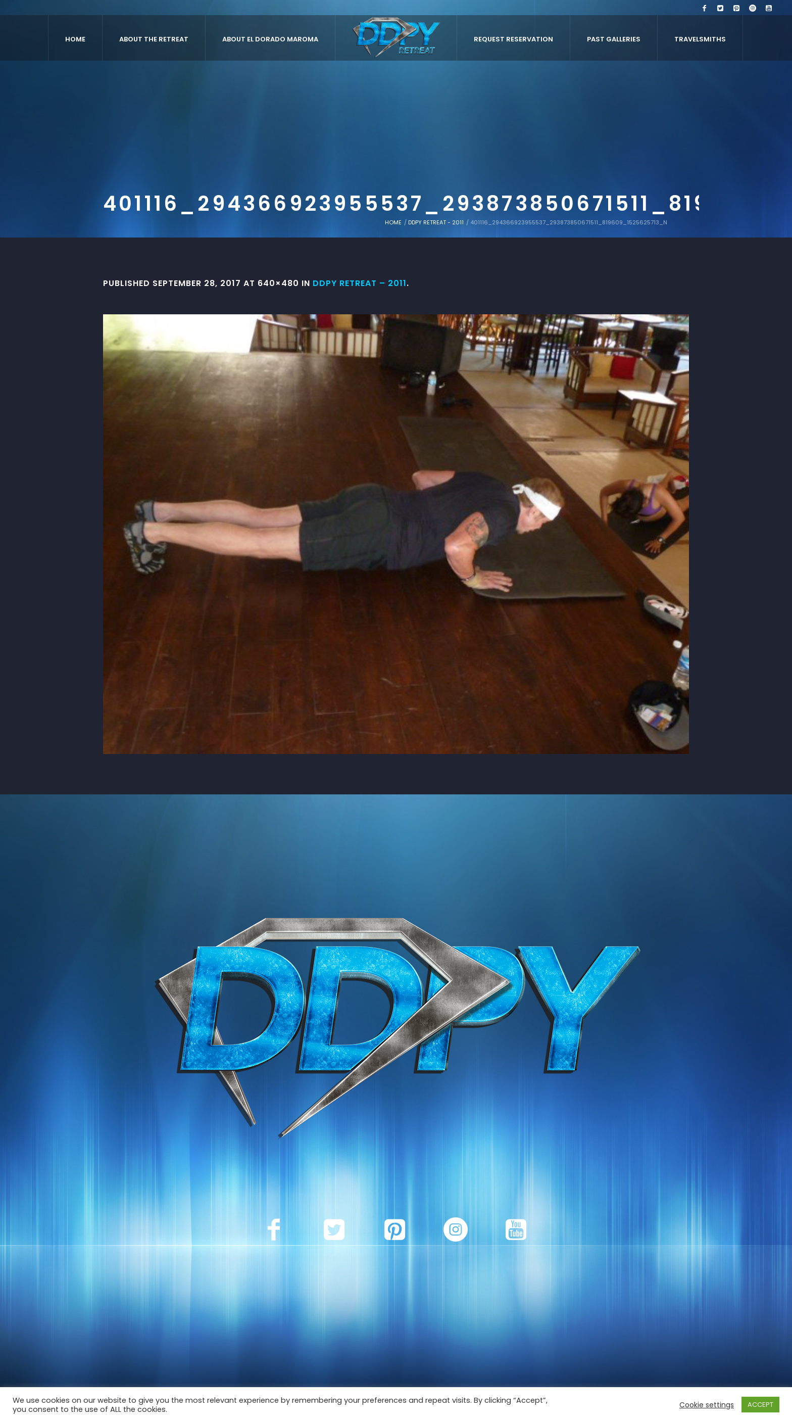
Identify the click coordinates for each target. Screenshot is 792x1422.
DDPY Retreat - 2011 (436, 222)
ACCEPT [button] (760, 1404)
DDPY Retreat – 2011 (360, 283)
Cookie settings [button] (706, 1405)
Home (393, 222)
